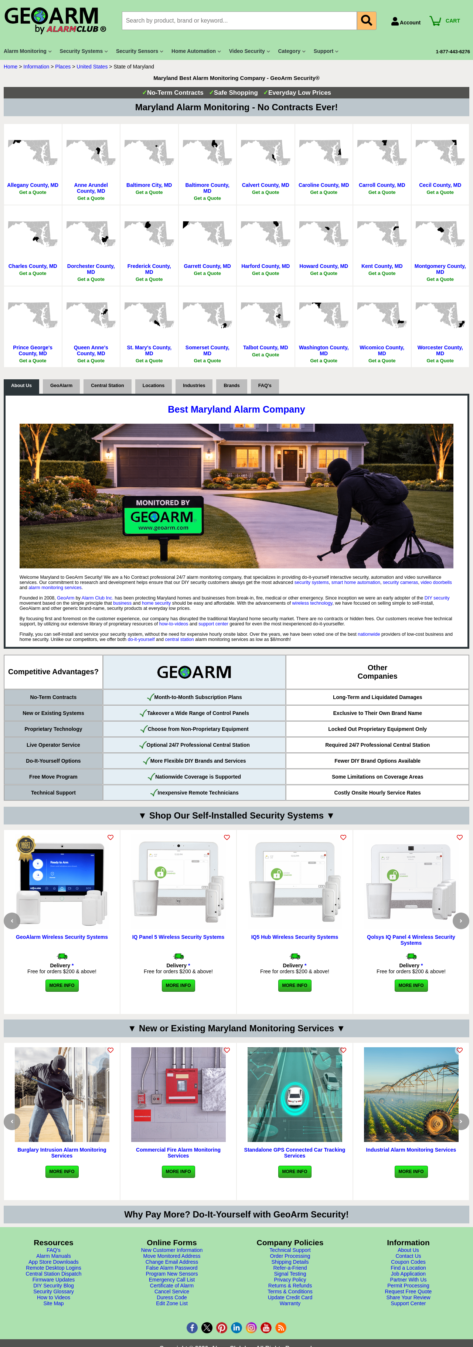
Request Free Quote (408, 1291)
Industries (194, 385)
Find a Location (408, 1268)
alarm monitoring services (54, 587)
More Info (62, 985)
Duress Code (172, 1297)
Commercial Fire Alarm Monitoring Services (178, 1153)
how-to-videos (173, 624)
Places (63, 67)
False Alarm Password (171, 1268)
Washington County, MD (324, 350)
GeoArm (65, 598)
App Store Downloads (53, 1262)
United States (92, 67)
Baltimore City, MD (149, 185)
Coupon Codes (408, 1262)
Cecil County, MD (440, 185)
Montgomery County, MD (440, 269)
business (122, 603)
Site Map (53, 1303)
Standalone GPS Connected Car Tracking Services (295, 1153)
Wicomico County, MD (382, 350)
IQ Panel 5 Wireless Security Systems (178, 937)
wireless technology (312, 603)
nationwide (369, 634)
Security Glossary (53, 1291)
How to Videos (53, 1297)
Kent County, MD (382, 266)
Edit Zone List (172, 1303)
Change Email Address (172, 1262)
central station (179, 639)
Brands (231, 385)
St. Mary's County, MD (149, 350)
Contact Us (408, 1256)
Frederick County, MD (149, 269)
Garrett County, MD (207, 266)
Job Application (408, 1274)
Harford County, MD (265, 266)
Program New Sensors (172, 1274)
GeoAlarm (61, 385)
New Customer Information (172, 1250)
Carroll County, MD (382, 185)
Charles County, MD (32, 266)
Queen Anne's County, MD (91, 350)
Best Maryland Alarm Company (236, 409)
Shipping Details (290, 1262)
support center (213, 624)
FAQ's (265, 385)
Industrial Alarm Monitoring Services (411, 1150)
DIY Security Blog (53, 1286)
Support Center (408, 1303)
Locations (153, 385)
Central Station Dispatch (54, 1274)
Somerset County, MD (207, 350)
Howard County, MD (323, 266)
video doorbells (436, 582)
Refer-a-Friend (290, 1268)
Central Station (107, 385)
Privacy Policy (290, 1280)
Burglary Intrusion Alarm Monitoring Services (61, 1153)
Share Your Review (408, 1297)
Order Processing (290, 1256)
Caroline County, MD (324, 185)
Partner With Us (408, 1280)
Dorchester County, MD (91, 269)
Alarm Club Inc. (97, 598)
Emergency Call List (172, 1280)
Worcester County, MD (440, 350)
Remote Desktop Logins (53, 1268)
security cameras (400, 582)
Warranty (290, 1303)
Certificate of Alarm (172, 1286)
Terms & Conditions (290, 1291)
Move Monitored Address (172, 1256)
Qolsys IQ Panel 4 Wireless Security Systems (411, 940)
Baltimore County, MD (207, 188)
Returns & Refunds (290, 1286)
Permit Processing (408, 1286)
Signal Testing (290, 1274)
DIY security (437, 598)
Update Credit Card (290, 1297)
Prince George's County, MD (32, 350)
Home (10, 67)
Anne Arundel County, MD (91, 188)
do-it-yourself (141, 639)
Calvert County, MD (265, 185)
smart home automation (355, 582)
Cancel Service (171, 1291)
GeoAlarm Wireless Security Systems (62, 937)
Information (36, 67)
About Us (21, 385)
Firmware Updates (54, 1280)
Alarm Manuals (53, 1256)
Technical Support (289, 1250)
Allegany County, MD (32, 185)
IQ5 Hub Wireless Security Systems (294, 937)
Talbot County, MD (265, 347)
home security (156, 603)
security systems (312, 582)
